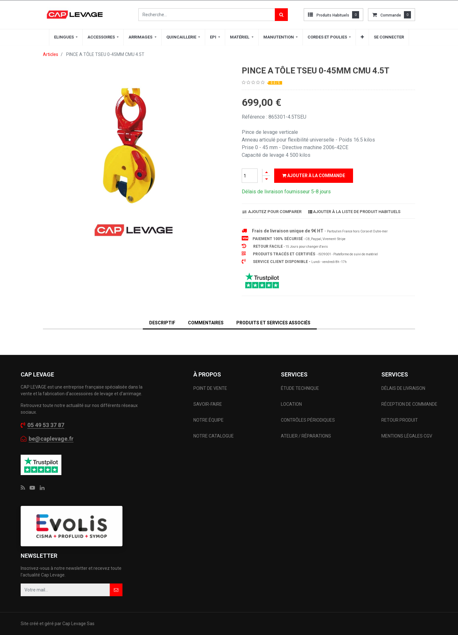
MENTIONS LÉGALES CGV (406, 435)
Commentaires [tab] (206, 322)
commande (390, 15)
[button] (362, 37)
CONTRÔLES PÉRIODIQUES (308, 420)
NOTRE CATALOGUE (213, 435)
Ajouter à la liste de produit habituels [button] (354, 211)
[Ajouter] (266, 172)
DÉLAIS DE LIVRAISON (403, 388)
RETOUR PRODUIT (399, 420)
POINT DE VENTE (210, 388)
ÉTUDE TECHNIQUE (300, 388)
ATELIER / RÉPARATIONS (306, 435)
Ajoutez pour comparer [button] (272, 211)
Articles (50, 54)
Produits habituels (332, 15)
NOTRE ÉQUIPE (208, 420)
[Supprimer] (266, 179)
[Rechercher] (281, 14)
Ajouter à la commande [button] (313, 175)
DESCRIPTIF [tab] (162, 322)
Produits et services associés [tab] (273, 322)
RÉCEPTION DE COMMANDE (409, 404)
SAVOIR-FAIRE (207, 404)
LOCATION (292, 404)
